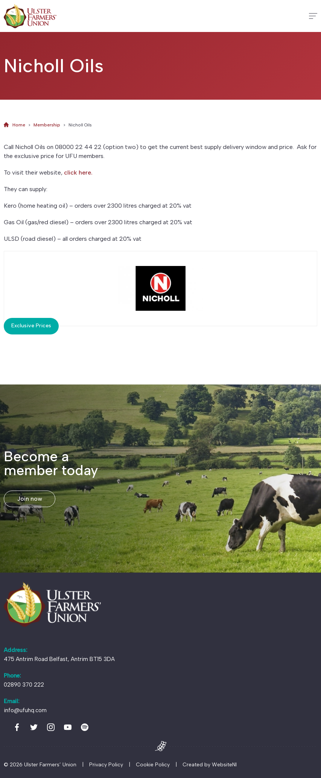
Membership (46, 125)
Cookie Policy (153, 764)
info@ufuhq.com (25, 710)
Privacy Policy (106, 764)
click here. (78, 172)
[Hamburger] (313, 16)
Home (18, 125)
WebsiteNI (224, 764)
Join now (29, 498)
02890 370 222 (24, 684)
